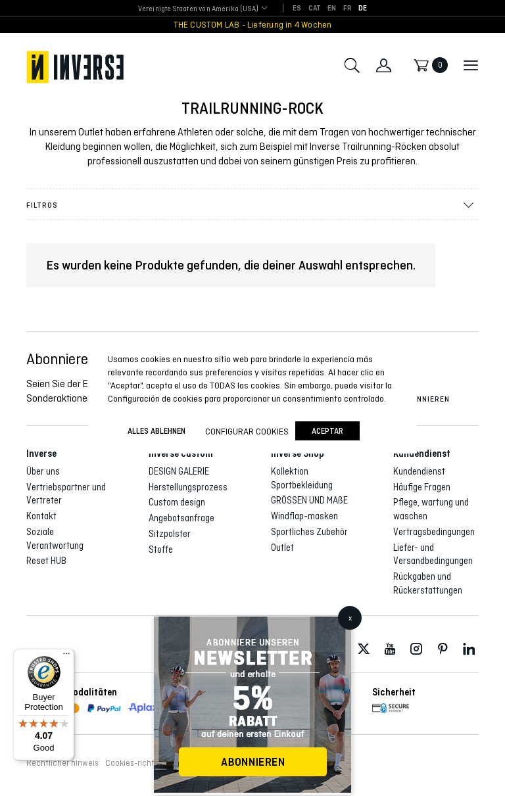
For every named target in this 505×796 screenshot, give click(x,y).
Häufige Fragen (421, 487)
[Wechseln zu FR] (347, 8)
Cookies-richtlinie (137, 763)
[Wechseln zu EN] (331, 8)
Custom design (177, 502)
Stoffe (161, 549)
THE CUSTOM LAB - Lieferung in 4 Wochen (253, 25)
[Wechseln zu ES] (297, 8)
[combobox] (198, 9)
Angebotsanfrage (181, 518)
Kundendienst (419, 471)
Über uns (43, 471)
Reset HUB (46, 560)
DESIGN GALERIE (179, 471)
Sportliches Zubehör (309, 532)
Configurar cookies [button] (247, 431)
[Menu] (66, 657)
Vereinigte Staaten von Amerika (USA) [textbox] (198, 8)
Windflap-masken (304, 516)
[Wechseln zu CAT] (315, 8)
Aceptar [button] (327, 431)
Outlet (282, 547)
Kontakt (41, 516)
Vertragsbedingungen (434, 532)
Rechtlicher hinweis (62, 763)
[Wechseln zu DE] (362, 8)
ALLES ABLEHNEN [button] (156, 431)
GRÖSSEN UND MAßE (309, 500)
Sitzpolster (170, 533)
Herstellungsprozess (188, 487)
